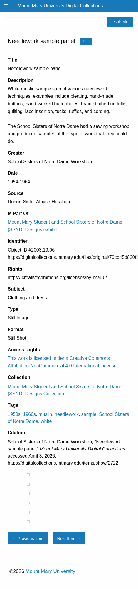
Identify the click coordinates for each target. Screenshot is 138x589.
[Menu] (6, 6)
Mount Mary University (50, 571)
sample (89, 414)
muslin (45, 414)
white (46, 421)
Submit (120, 22)
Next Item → (69, 538)
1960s (29, 414)
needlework (67, 414)
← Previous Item (27, 538)
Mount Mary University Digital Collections (60, 5)
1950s (14, 414)
